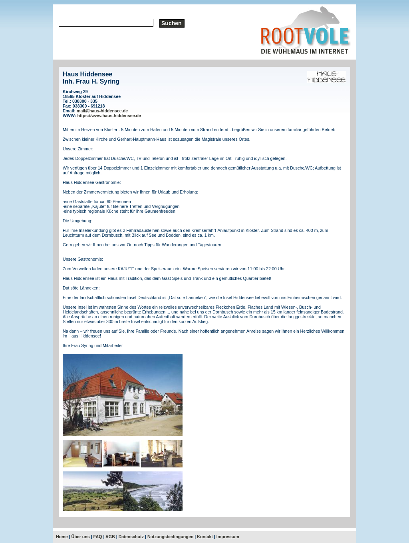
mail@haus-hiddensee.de (102, 110)
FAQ (97, 536)
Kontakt (205, 536)
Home (62, 536)
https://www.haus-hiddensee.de (109, 115)
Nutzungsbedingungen (170, 536)
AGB (110, 536)
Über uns (80, 536)
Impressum (227, 536)
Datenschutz (131, 536)
